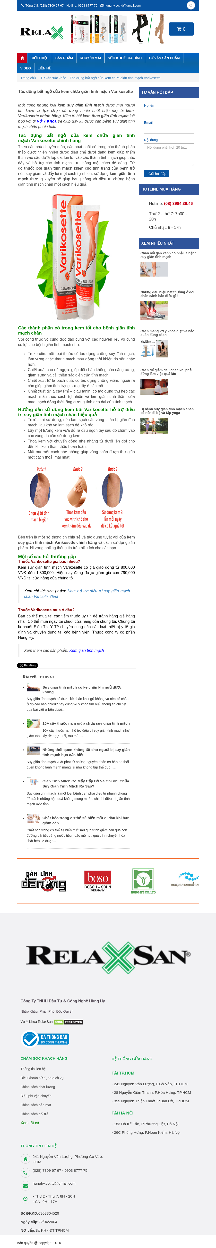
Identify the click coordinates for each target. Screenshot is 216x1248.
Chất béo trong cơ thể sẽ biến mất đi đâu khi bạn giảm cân (86, 820)
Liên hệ (44, 68)
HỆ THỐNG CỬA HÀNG (132, 1059)
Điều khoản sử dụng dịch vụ (42, 1078)
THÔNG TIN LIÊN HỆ (39, 1146)
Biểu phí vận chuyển (36, 1096)
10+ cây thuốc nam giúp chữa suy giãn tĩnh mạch (86, 723)
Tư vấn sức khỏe (53, 78)
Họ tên (149, 105)
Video (25, 68)
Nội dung (151, 140)
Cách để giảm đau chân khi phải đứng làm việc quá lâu (166, 372)
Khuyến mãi (90, 58)
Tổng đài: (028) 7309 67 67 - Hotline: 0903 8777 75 (61, 5)
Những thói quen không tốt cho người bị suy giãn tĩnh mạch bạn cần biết (86, 752)
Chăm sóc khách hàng (44, 1058)
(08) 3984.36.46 (178, 203)
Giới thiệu (40, 58)
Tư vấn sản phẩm (164, 58)
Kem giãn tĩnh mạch (86, 650)
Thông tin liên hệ (33, 1069)
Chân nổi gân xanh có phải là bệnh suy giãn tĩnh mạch (168, 255)
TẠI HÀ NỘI (123, 1113)
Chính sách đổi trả (34, 1114)
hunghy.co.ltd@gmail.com (122, 5)
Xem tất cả (30, 1123)
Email (148, 123)
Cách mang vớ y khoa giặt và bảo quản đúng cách (167, 333)
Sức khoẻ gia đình (125, 58)
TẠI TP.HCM (123, 1073)
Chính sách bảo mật (36, 1105)
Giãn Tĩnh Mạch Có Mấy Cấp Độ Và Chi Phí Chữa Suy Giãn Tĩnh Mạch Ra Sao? (86, 783)
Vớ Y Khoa (47, 121)
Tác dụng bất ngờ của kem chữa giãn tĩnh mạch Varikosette (116, 78)
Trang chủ (28, 78)
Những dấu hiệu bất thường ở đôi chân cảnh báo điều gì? (167, 294)
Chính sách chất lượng (38, 1087)
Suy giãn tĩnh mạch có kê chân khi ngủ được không (82, 689)
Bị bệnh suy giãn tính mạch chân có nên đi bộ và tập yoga (167, 411)
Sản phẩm (64, 58)
